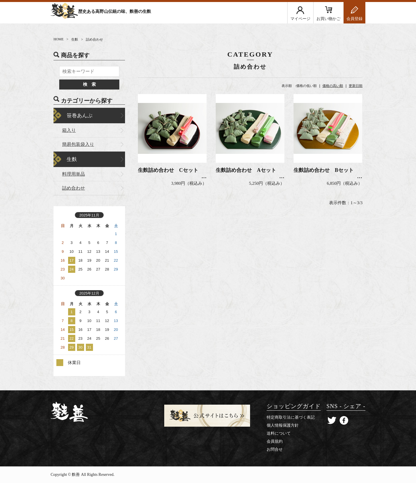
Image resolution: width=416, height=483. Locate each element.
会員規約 (275, 441)
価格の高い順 (332, 86)
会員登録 (354, 19)
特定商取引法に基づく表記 (291, 417)
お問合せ (275, 449)
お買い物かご (328, 19)
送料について (279, 433)
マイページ (300, 19)
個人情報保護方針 (283, 425)
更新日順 (355, 86)
